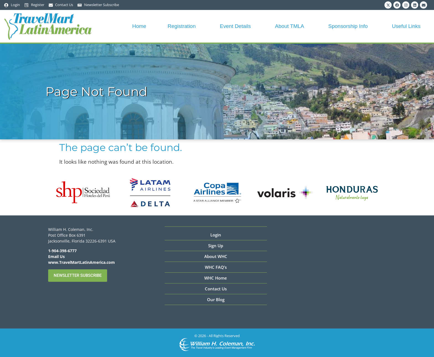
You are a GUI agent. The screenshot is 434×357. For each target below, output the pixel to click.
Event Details (237, 26)
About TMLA (291, 26)
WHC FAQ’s (216, 267)
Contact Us (216, 288)
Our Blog (215, 299)
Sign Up (215, 245)
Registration (183, 26)
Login (215, 235)
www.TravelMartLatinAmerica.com (81, 262)
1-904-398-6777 (62, 250)
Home (139, 26)
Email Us (56, 256)
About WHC (215, 256)
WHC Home (215, 278)
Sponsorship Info (349, 26)
